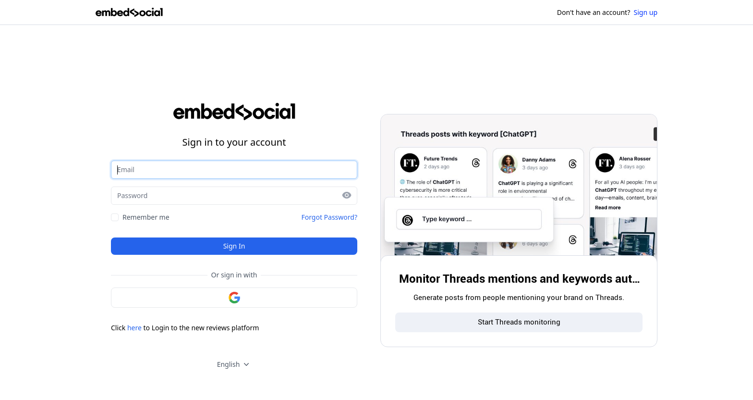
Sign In (234, 245)
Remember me (146, 217)
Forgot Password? (329, 217)
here (134, 327)
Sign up (645, 12)
